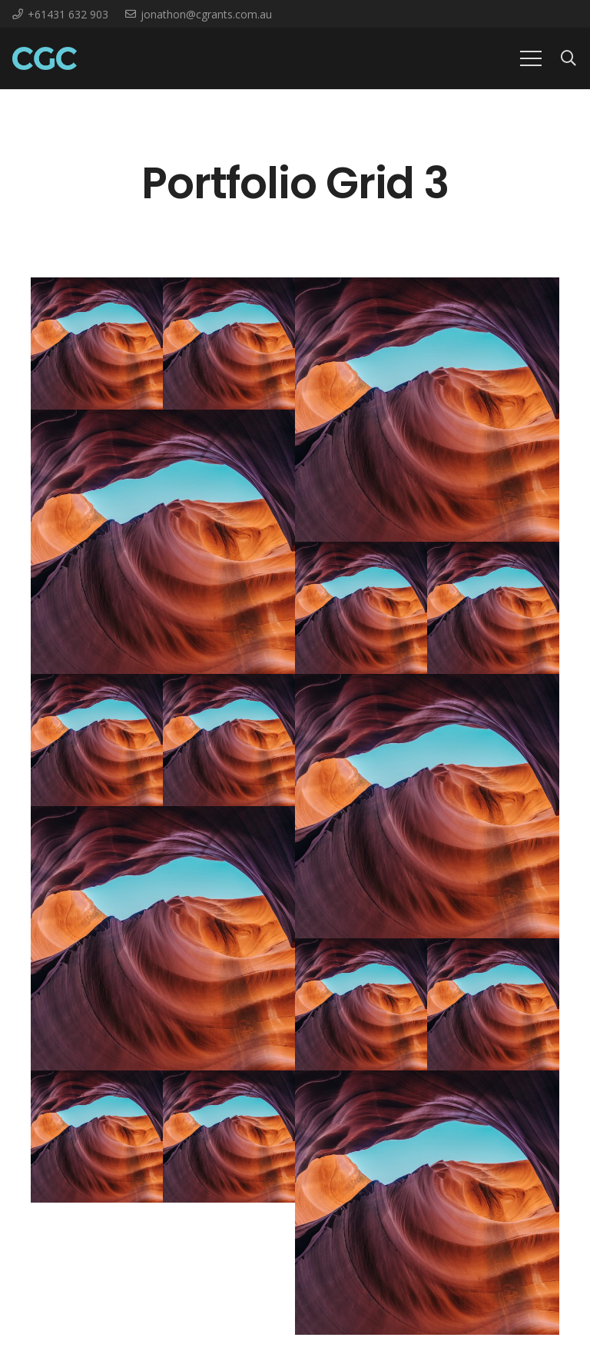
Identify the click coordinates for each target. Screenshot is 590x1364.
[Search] (568, 58)
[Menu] (531, 58)
